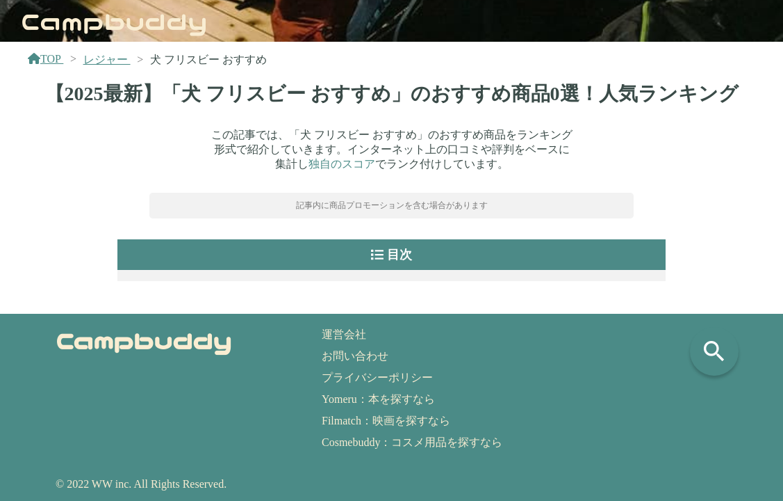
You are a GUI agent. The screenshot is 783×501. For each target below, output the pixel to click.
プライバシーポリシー (377, 377)
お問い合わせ (355, 356)
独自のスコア (341, 164)
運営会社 (344, 334)
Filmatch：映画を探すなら (386, 421)
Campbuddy (114, 20)
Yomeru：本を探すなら (378, 399)
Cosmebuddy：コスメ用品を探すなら (412, 442)
